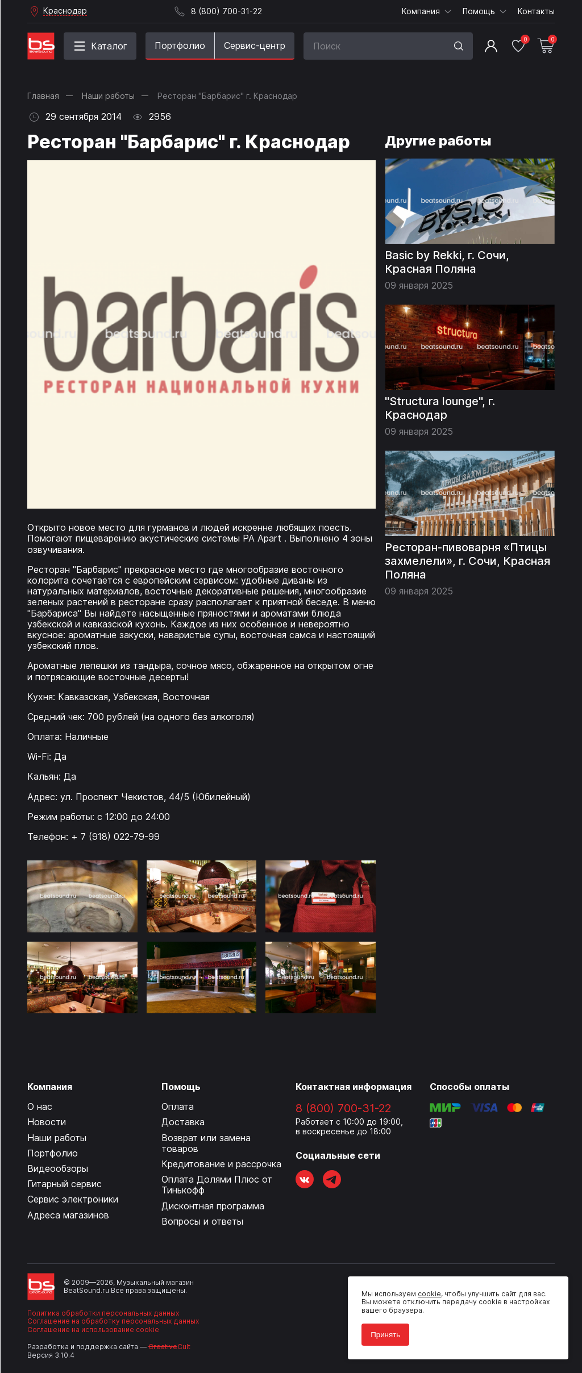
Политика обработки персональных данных (103, 1313)
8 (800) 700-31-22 (343, 1108)
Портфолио (180, 45)
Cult (169, 1346)
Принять (385, 1334)
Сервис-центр (254, 45)
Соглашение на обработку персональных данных (113, 1321)
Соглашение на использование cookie (93, 1329)
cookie (429, 1293)
